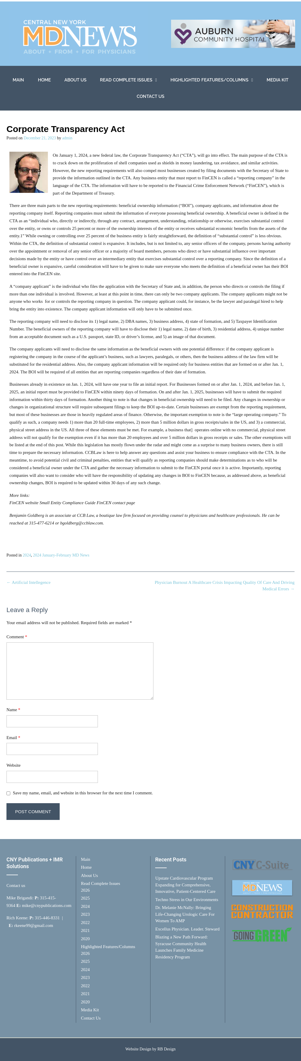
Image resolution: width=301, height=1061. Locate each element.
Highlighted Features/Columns (211, 80)
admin (67, 138)
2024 (27, 555)
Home (44, 80)
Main (18, 80)
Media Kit (277, 80)
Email (13, 737)
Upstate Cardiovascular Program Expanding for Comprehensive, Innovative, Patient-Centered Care (185, 885)
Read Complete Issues (128, 80)
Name (13, 709)
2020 (85, 938)
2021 (85, 930)
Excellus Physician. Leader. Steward (187, 929)
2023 (85, 914)
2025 (85, 898)
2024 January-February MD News (61, 555)
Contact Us (150, 96)
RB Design (167, 1049)
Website (13, 765)
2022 (85, 922)
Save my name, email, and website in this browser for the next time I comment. (83, 793)
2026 (85, 890)
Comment (16, 636)
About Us (75, 80)
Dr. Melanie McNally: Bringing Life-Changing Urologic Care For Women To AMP (185, 914)
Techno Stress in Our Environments (186, 899)
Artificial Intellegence (28, 582)
